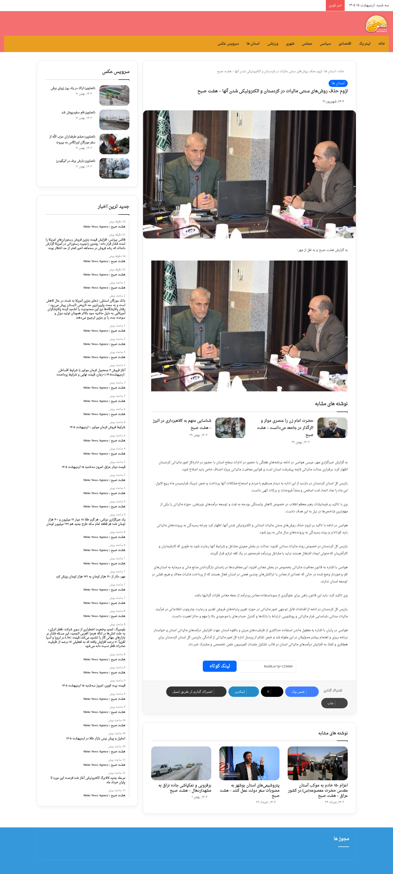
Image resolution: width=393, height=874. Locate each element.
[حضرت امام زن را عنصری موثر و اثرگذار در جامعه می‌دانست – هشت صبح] (332, 428)
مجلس (307, 43)
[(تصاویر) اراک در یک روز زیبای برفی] (114, 95)
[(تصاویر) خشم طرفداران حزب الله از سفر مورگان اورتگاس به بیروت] (114, 144)
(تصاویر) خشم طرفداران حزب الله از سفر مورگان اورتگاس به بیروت (72, 140)
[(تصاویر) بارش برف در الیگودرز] (114, 168)
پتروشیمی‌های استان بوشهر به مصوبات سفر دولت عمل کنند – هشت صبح (249, 791)
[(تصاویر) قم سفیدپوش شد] (114, 120)
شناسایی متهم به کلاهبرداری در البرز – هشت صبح (182, 424)
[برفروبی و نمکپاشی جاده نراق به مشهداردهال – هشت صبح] (181, 763)
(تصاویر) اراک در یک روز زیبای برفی (72, 88)
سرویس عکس (228, 43)
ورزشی (272, 43)
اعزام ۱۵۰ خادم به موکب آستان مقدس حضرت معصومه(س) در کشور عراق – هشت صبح (318, 791)
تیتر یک (365, 43)
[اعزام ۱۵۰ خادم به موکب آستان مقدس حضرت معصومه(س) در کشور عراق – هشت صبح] (318, 763)
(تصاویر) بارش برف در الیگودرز (75, 161)
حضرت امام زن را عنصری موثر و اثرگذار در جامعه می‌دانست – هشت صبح (285, 428)
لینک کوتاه (220, 666)
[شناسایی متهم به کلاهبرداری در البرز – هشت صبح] (230, 428)
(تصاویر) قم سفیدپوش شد (78, 113)
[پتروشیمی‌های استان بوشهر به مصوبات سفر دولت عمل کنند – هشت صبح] (249, 763)
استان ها (253, 43)
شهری (290, 43)
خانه (381, 43)
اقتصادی (344, 43)
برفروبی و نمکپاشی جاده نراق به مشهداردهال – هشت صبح (184, 788)
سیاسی (325, 43)
